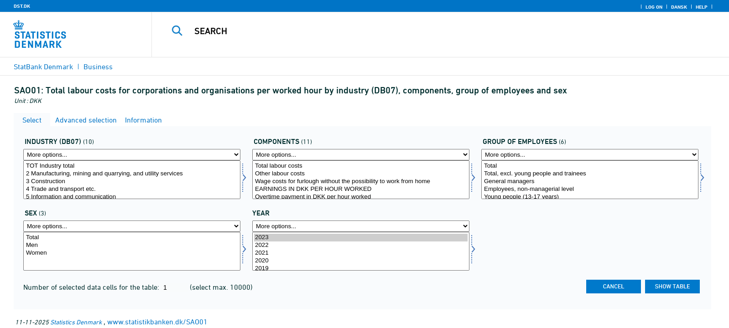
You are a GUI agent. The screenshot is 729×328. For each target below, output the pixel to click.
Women (132, 253)
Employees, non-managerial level (590, 189)
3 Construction (132, 181)
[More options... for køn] (131, 226)
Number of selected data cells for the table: (92, 287)
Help (702, 7)
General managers (590, 181)
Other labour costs (361, 174)
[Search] (418, 31)
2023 (361, 237)
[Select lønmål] (360, 179)
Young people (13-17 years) (590, 197)
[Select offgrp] (589, 179)
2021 (361, 253)
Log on (654, 7)
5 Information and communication (132, 197)
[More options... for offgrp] (589, 154)
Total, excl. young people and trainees (590, 174)
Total (590, 166)
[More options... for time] (360, 226)
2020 (361, 261)
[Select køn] (131, 251)
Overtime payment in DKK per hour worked (361, 197)
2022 (361, 245)
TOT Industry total (132, 166)
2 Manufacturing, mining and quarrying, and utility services (132, 174)
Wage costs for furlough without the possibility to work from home (361, 181)
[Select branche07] (131, 179)
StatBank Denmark (43, 66)
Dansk (679, 7)
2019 (361, 268)
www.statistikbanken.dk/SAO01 (157, 322)
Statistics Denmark (76, 322)
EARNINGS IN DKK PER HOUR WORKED (361, 189)
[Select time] (360, 251)
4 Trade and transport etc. (132, 189)
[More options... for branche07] (131, 154)
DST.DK (22, 6)
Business (98, 66)
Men (132, 245)
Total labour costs (361, 166)
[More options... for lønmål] (360, 154)
